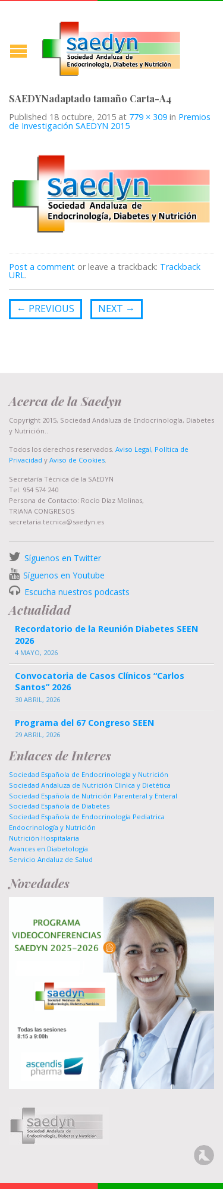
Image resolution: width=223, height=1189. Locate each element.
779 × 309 (148, 116)
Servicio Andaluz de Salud (51, 859)
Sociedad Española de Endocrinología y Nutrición (88, 774)
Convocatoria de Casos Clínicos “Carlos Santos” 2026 (99, 681)
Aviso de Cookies (77, 459)
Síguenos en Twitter (62, 558)
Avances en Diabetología (48, 848)
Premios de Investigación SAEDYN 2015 (110, 121)
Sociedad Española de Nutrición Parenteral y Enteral (93, 795)
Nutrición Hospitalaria (44, 837)
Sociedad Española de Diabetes (59, 805)
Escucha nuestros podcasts (76, 591)
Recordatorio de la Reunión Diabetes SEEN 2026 (106, 634)
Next (116, 308)
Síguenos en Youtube (64, 575)
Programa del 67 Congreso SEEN (84, 722)
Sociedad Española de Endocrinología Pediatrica (87, 816)
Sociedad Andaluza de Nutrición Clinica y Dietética (90, 785)
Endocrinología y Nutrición (52, 827)
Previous (45, 308)
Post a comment (42, 266)
